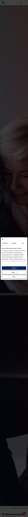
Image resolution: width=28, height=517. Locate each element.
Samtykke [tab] (5, 243)
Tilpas (14, 272)
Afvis (14, 276)
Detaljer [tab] (14, 243)
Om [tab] (23, 243)
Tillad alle (14, 268)
